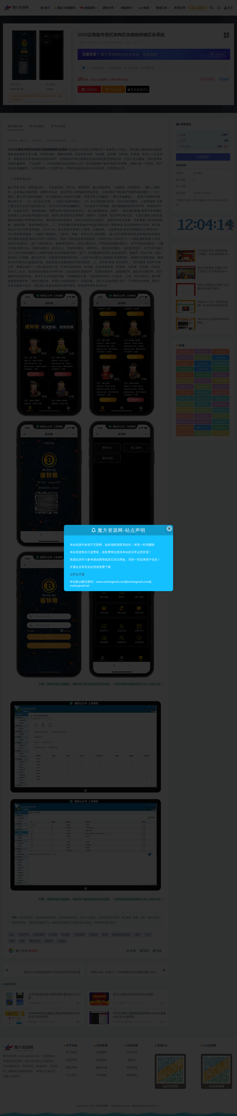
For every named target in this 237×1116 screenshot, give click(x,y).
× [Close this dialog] (169, 528)
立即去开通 (77, 574)
